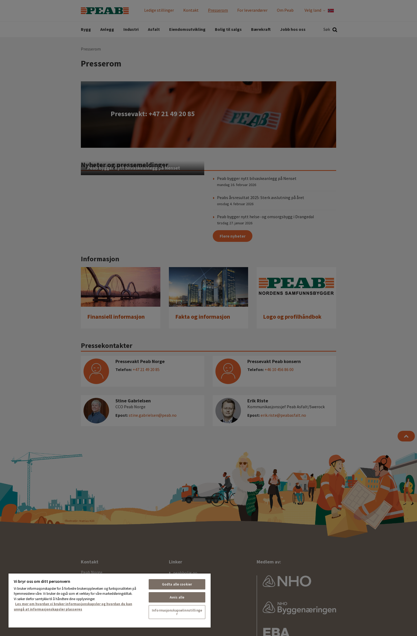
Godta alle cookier (177, 584)
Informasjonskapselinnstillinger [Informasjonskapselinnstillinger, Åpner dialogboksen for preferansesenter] (177, 612)
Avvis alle (177, 597)
